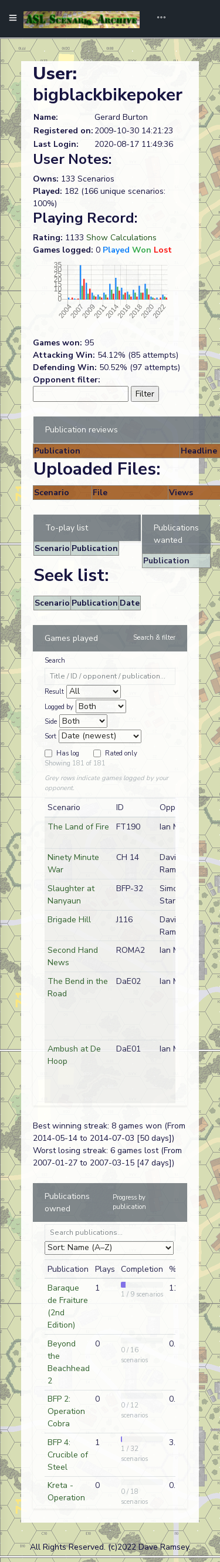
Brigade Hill (69, 919)
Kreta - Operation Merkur (66, 1498)
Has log (67, 753)
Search (55, 660)
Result (54, 691)
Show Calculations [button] (121, 237)
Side (51, 721)
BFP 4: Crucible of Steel (68, 1455)
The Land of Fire (78, 826)
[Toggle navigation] (157, 19)
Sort (50, 736)
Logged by (59, 707)
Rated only (121, 753)
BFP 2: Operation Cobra (66, 1411)
